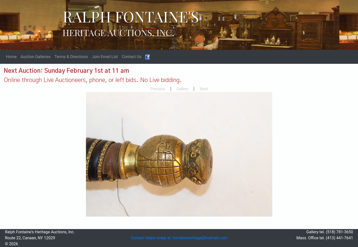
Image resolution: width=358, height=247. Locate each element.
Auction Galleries (36, 56)
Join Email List (105, 56)
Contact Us (132, 56)
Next (203, 89)
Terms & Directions (71, 56)
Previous (157, 89)
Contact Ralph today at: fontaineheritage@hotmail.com (179, 238)
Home (11, 56)
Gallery (182, 89)
